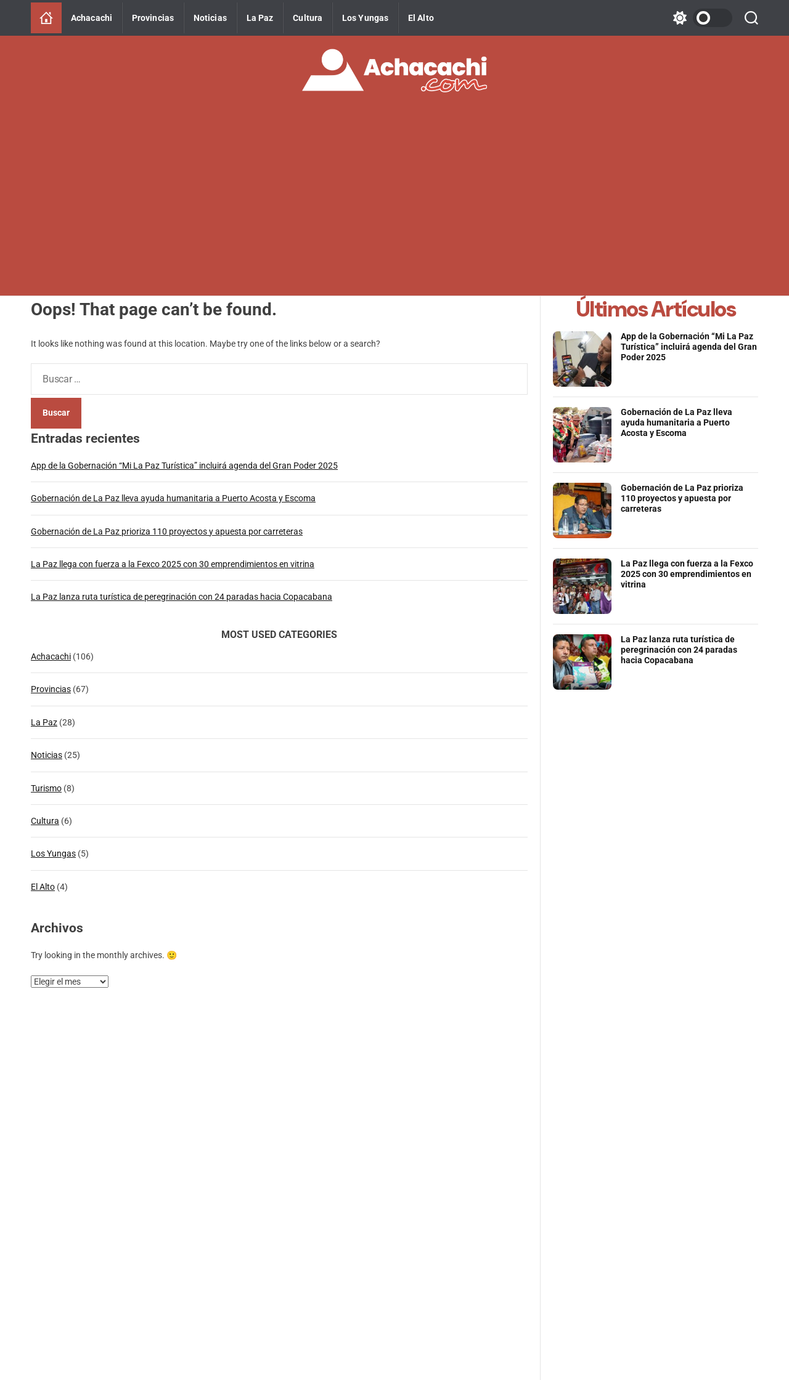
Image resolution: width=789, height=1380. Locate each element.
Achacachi (91, 18)
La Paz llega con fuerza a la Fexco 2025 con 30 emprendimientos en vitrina (172, 564)
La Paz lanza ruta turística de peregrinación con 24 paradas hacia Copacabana (181, 597)
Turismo (46, 788)
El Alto (421, 18)
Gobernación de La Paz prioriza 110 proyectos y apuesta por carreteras (167, 531)
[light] (699, 17)
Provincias (153, 18)
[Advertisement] (394, 203)
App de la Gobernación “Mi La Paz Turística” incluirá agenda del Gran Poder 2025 (184, 465)
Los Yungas (365, 18)
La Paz (260, 18)
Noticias (210, 18)
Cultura (307, 18)
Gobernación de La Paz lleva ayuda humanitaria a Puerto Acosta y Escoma (173, 498)
